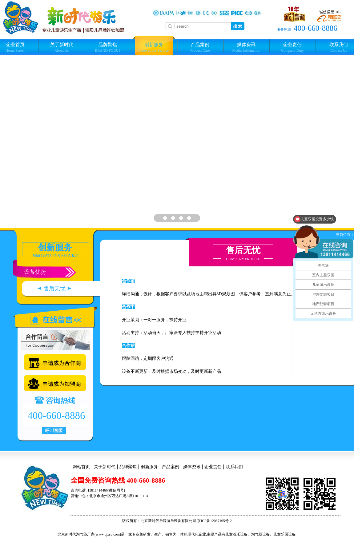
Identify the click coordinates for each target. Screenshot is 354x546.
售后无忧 (54, 288)
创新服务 (154, 47)
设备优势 (35, 272)
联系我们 (234, 466)
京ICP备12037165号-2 (214, 521)
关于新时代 (61, 47)
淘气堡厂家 (85, 534)
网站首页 (81, 466)
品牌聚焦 (108, 47)
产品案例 (200, 47)
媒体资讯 (246, 47)
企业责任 (292, 47)
